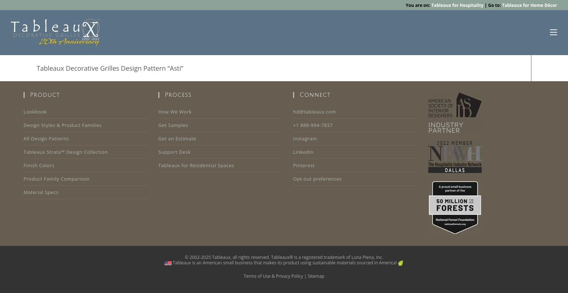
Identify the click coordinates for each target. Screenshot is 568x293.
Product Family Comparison (56, 179)
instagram (305, 138)
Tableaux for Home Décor (529, 5)
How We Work (175, 111)
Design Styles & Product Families (63, 125)
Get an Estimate (177, 138)
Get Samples (173, 125)
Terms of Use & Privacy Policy (273, 276)
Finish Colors (39, 165)
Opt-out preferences (317, 179)
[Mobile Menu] (553, 32)
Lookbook (35, 111)
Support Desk (174, 152)
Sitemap (316, 276)
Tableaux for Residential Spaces (196, 165)
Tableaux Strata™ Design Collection (66, 152)
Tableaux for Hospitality (457, 5)
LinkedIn (303, 152)
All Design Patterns (46, 138)
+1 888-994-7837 (313, 125)
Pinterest (304, 165)
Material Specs (41, 192)
